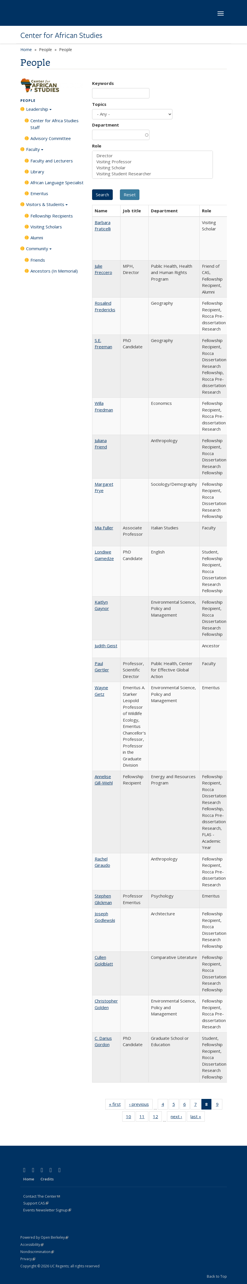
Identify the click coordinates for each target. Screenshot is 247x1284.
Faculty (34, 151)
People (28, 100)
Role (96, 146)
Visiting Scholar (152, 168)
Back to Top (217, 1276)
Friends (37, 260)
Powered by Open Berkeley (44, 1237)
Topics (99, 104)
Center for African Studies (61, 35)
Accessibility (32, 1244)
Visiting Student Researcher (152, 174)
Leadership (39, 111)
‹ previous (141, 1105)
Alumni (36, 237)
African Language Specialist (56, 182)
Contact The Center (41, 1196)
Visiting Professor (152, 162)
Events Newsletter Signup (47, 1210)
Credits (47, 1179)
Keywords (103, 83)
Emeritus (39, 193)
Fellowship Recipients (51, 216)
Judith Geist (106, 645)
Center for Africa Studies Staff (54, 124)
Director (152, 156)
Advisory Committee (50, 138)
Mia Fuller (104, 528)
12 (157, 1117)
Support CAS (35, 1203)
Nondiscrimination (37, 1251)
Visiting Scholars (46, 227)
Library (37, 171)
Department (105, 125)
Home (26, 49)
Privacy (27, 1258)
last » (197, 1117)
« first (117, 1105)
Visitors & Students (47, 206)
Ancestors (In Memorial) (54, 271)
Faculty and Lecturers (51, 161)
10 (130, 1117)
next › (178, 1117)
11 (143, 1117)
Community (39, 250)
